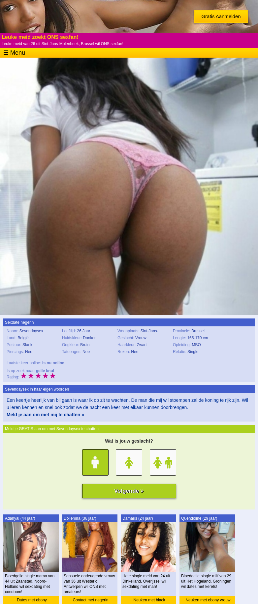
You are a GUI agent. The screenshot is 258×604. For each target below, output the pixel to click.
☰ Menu (14, 52)
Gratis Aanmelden (221, 16)
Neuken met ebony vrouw (207, 600)
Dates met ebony (32, 600)
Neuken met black (149, 600)
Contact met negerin (90, 600)
